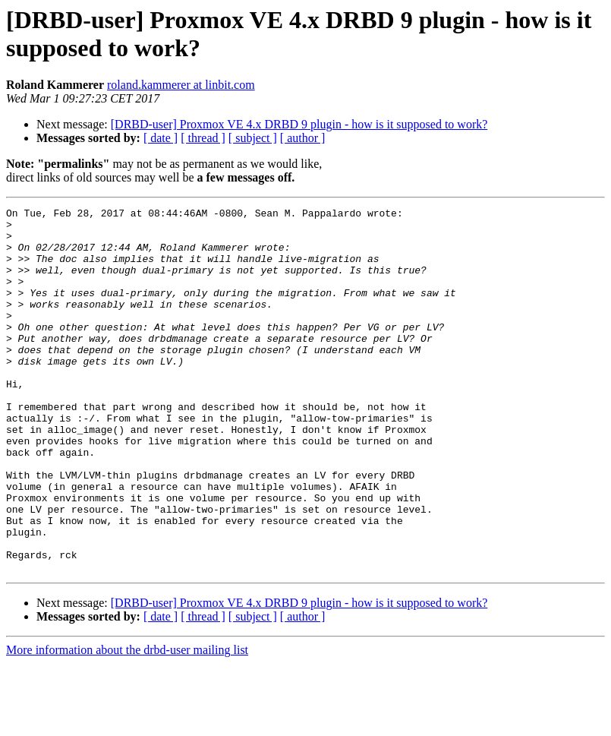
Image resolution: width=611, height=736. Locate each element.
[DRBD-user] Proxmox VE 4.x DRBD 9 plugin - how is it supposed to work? (299, 124)
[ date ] (160, 137)
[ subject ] (252, 137)
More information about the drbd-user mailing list (127, 722)
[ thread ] (203, 137)
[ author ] (303, 137)
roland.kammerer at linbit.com (181, 84)
